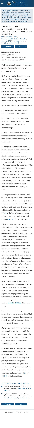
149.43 (3, 213)
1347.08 (10, 219)
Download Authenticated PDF (14, 60)
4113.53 (4, 376)
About (26, 412)
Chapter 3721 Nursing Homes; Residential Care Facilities (13, 42)
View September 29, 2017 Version (16, 398)
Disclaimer (10, 412)
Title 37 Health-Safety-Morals (13, 39)
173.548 (18, 303)
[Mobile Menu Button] (2, 4)
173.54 (10, 303)
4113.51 (24, 373)
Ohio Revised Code (9, 36)
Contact (19, 412)
